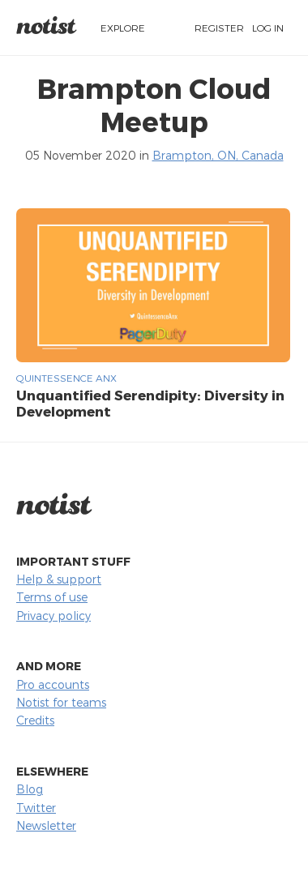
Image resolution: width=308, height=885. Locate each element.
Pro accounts (52, 684)
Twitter (36, 807)
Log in (268, 27)
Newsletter (46, 825)
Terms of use (52, 597)
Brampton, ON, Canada (218, 155)
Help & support (58, 579)
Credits (35, 720)
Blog (29, 789)
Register (219, 27)
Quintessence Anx (66, 377)
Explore (123, 27)
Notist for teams (61, 702)
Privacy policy (53, 615)
